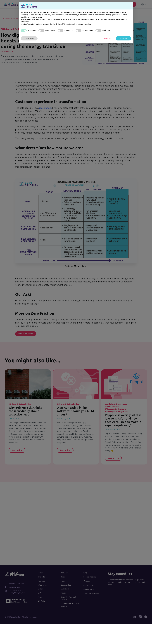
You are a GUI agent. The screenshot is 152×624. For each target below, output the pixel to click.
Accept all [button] (123, 38)
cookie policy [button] (37, 17)
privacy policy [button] (102, 12)
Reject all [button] (107, 38)
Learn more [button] (29, 38)
